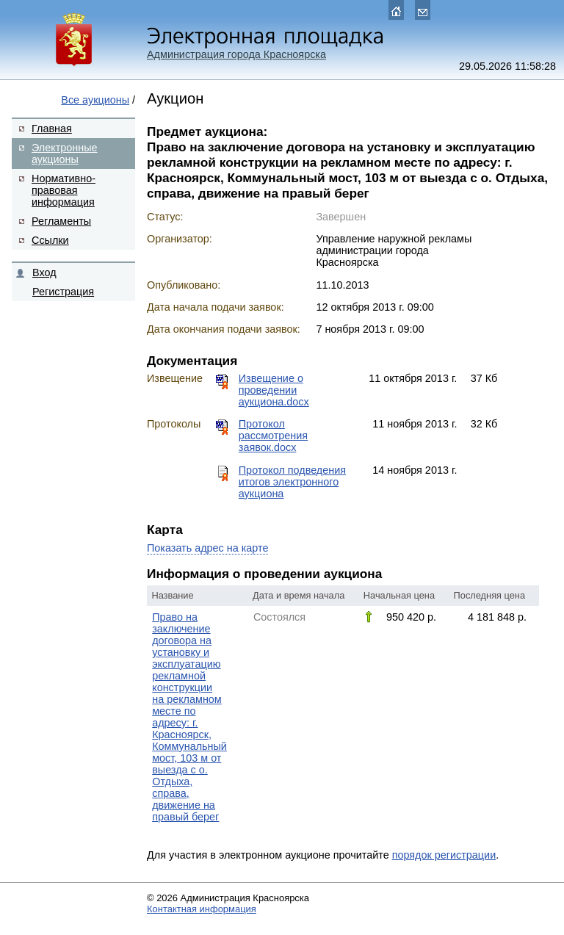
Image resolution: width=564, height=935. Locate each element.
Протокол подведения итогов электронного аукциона (292, 481)
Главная (52, 128)
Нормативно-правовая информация (63, 190)
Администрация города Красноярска (236, 54)
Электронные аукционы (65, 153)
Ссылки (50, 240)
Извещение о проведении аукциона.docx (274, 390)
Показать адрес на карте (207, 548)
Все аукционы (95, 100)
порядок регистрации (444, 855)
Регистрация (63, 291)
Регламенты (61, 221)
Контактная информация (201, 908)
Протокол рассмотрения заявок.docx (273, 435)
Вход (44, 272)
